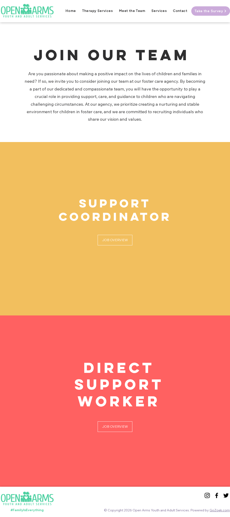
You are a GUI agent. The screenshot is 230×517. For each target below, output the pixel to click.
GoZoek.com (220, 510)
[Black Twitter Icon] (226, 495)
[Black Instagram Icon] (207, 495)
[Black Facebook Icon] (216, 495)
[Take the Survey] (210, 11)
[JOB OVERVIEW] (115, 240)
